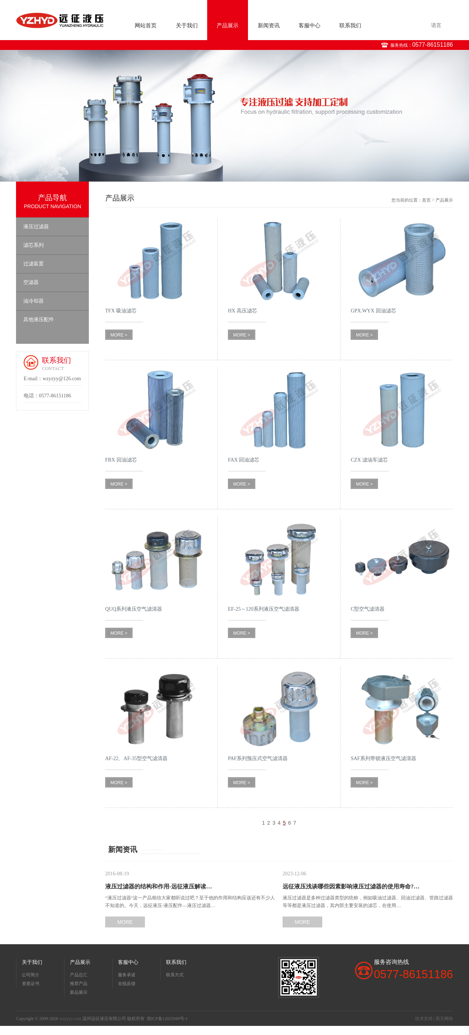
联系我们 (350, 25)
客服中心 (309, 25)
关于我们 (187, 25)
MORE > (118, 335)
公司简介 (30, 974)
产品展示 (228, 25)
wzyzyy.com (70, 1018)
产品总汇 (78, 974)
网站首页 (146, 25)
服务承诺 (126, 974)
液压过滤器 (36, 226)
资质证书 (30, 983)
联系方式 (175, 974)
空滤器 (31, 282)
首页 (426, 200)
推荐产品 (78, 983)
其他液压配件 (38, 319)
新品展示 (78, 992)
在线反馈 (126, 983)
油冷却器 (33, 301)
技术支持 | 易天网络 (434, 1018)
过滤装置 (33, 263)
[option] (234, 116)
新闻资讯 (269, 25)
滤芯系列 (33, 245)
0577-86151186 (432, 45)
